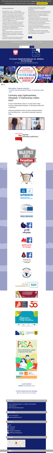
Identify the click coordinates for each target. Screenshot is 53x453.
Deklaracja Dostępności (14, 433)
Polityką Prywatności (35, 1)
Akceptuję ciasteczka (42, 3)
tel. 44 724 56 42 (12, 415)
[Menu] (26, 84)
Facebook (11, 429)
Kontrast (40, 42)
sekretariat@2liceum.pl (14, 417)
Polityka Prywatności (13, 430)
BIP (9, 425)
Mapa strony (20, 42)
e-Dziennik (11, 427)
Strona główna (14, 42)
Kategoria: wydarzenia (23, 88)
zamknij (30, 37)
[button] (51, 74)
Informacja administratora (26, 44)
